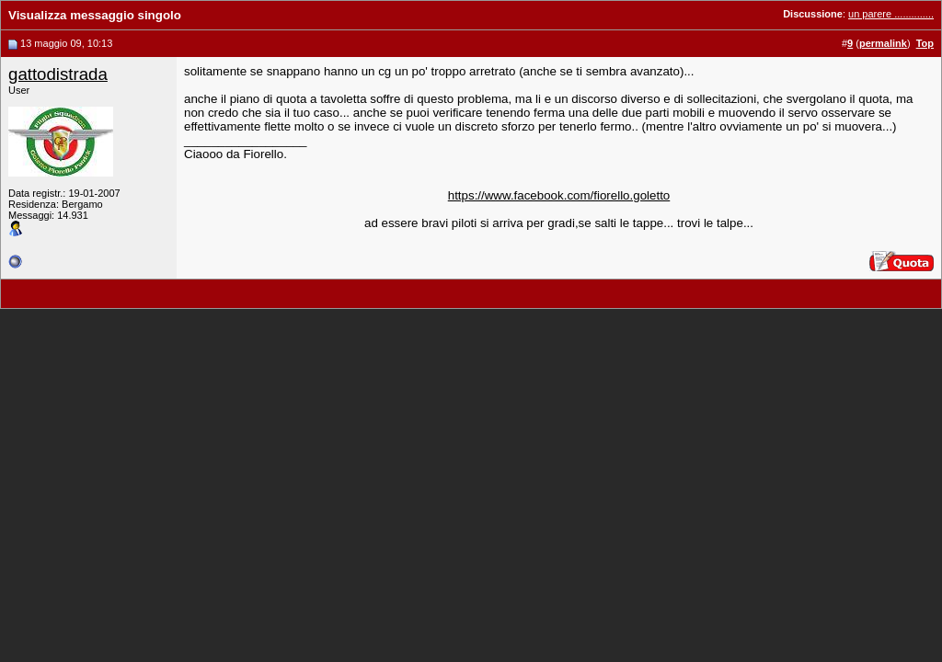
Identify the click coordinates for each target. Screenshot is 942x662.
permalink (883, 43)
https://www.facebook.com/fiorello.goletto (559, 195)
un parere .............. (891, 13)
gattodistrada (58, 74)
